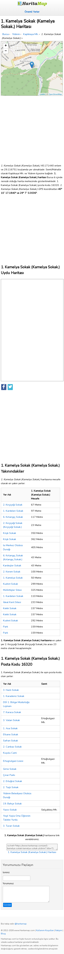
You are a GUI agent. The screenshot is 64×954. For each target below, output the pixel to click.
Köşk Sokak (9, 533)
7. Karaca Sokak (12, 712)
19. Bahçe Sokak (12, 803)
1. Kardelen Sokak (13, 510)
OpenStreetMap (55, 94)
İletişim (58, 930)
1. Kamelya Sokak (13, 577)
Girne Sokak (9, 769)
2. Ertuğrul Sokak (12, 781)
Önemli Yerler (32, 11)
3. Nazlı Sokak (11, 690)
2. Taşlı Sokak (10, 787)
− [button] (6, 51)
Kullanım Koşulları (45, 930)
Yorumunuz (8, 883)
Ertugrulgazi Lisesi (13, 761)
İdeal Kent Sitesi (12, 602)
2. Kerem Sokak (11, 571)
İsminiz (6, 872)
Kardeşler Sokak (12, 565)
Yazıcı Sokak (10, 809)
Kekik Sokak (9, 608)
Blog (3, 933)
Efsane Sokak (10, 734)
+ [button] (6, 45)
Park (5, 626)
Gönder (7, 904)
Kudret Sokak (10, 584)
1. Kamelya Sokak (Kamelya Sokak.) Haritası (32, 852)
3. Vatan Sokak (11, 720)
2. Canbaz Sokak (12, 746)
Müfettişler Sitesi (12, 590)
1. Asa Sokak (10, 728)
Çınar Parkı (9, 775)
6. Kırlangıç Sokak (13, 517)
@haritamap (21, 923)
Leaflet (42, 94)
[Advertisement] (32, 128)
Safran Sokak (10, 740)
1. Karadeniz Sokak (13, 696)
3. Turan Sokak (11, 825)
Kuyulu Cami (10, 752)
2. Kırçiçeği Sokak (12, 504)
